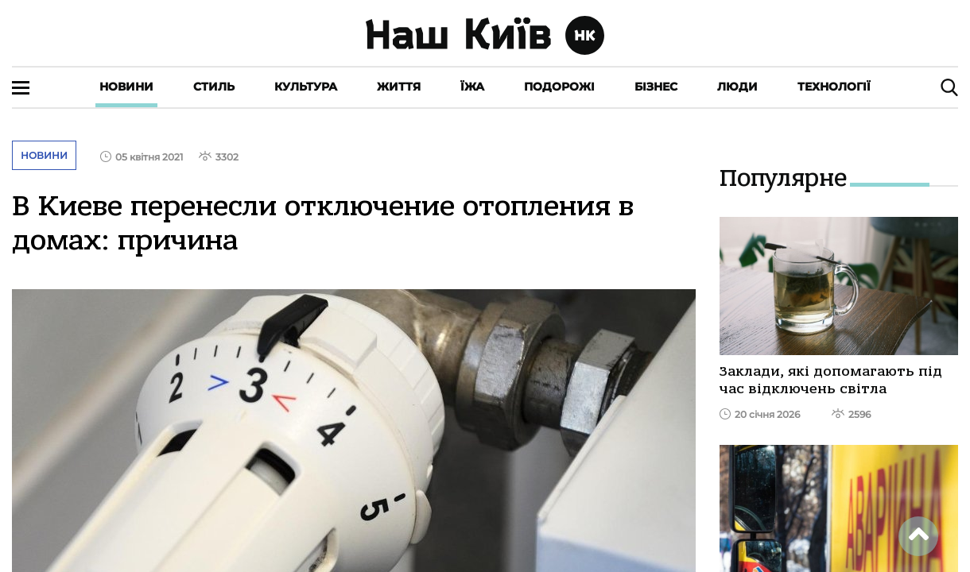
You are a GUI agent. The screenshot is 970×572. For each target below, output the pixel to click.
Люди (737, 86)
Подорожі (559, 86)
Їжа (472, 86)
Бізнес (655, 86)
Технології (834, 86)
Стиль (214, 86)
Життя (399, 86)
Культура (305, 86)
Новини (126, 86)
